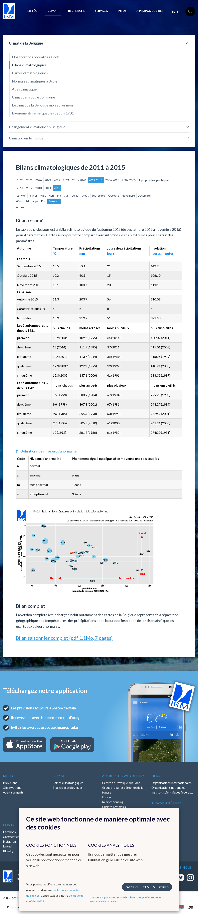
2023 (48, 180)
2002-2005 (129, 180)
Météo (32, 10)
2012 (29, 188)
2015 (57, 188)
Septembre (99, 195)
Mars (43, 195)
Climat (53, 10)
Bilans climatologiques (29, 65)
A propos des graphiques (154, 180)
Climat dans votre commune (33, 97)
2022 (57, 180)
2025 (29, 180)
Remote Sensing (112, 802)
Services (101, 10)
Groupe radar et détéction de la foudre (122, 790)
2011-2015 (96, 180)
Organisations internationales (171, 783)
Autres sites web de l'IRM (123, 776)
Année (20, 207)
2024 (38, 180)
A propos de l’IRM (149, 10)
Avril (52, 195)
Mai (59, 195)
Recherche (76, 10)
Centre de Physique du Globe (121, 783)
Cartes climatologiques (30, 73)
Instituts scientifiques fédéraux (172, 792)
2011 (20, 188)
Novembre (128, 195)
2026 (20, 180)
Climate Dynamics (114, 807)
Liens (155, 776)
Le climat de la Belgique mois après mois (42, 105)
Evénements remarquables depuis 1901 (43, 113)
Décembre (144, 195)
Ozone (106, 797)
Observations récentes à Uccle (36, 57)
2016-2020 (79, 180)
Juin (67, 195)
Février (33, 195)
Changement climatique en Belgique (37, 127)
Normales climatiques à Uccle (34, 81)
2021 (66, 180)
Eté (43, 201)
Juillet (76, 195)
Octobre (114, 195)
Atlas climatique (24, 89)
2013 (38, 188)
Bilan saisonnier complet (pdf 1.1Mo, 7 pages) (64, 638)
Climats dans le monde (26, 138)
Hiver (19, 201)
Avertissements (13, 792)
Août (85, 195)
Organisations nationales (168, 787)
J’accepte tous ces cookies (147, 887)
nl (173, 11)
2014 (48, 188)
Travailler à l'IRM (166, 803)
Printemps (32, 201)
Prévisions (10, 783)
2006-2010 (112, 180)
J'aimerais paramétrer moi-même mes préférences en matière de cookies (126, 899)
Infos (122, 10)
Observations (12, 787)
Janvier (21, 195)
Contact (11, 825)
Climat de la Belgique (26, 43)
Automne (54, 201)
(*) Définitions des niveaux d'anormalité (46, 451)
